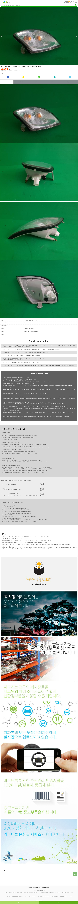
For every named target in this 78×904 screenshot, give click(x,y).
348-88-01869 (15, 896)
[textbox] (39, 5)
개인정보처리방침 (45, 887)
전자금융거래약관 (36, 887)
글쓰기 (75, 874)
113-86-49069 (13, 892)
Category (2, 2)
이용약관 (30, 887)
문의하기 (64, 892)
